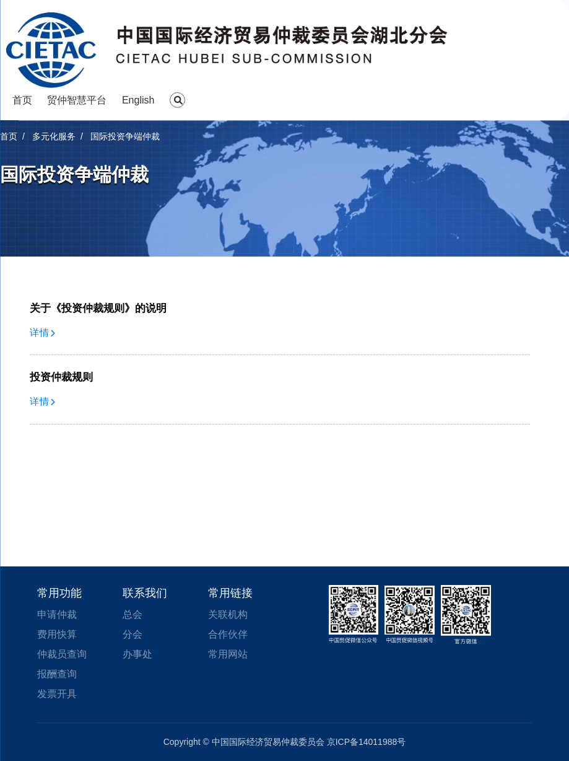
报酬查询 (57, 674)
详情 (43, 332)
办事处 (137, 654)
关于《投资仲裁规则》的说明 (98, 308)
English (138, 100)
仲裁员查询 (62, 654)
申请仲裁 (57, 614)
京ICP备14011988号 (366, 742)
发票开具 (57, 693)
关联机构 (228, 614)
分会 (132, 634)
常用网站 (228, 654)
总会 (132, 614)
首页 (22, 100)
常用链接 (230, 593)
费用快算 (57, 634)
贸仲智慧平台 (76, 100)
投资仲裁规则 (61, 377)
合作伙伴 (228, 634)
